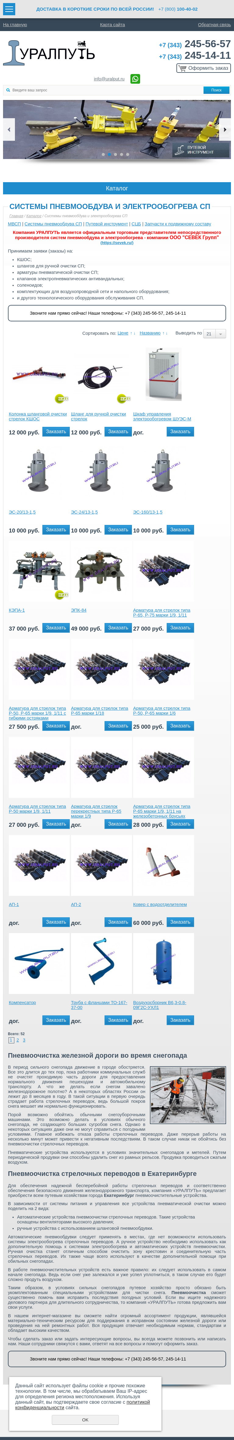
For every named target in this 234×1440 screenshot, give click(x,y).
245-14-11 (195, 55)
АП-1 (14, 904)
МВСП (14, 223)
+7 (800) (178, 9)
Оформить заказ (208, 68)
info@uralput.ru (109, 78)
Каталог (33, 216)
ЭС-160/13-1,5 (147, 512)
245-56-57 (195, 43)
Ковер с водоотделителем (160, 904)
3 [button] (115, 154)
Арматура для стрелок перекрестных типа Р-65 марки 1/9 (96, 811)
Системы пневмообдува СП (53, 223)
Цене (123, 333)
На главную (15, 24)
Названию (150, 333)
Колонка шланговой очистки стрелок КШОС (38, 416)
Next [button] (225, 129)
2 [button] (109, 154)
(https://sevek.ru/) (117, 242)
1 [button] (103, 154)
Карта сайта (112, 24)
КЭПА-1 (17, 610)
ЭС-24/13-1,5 (84, 512)
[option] (117, 129)
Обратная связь (214, 24)
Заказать (56, 431)
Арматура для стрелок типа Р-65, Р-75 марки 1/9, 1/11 (161, 612)
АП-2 (76, 904)
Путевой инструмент (107, 223)
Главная (16, 216)
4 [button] (121, 154)
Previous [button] (9, 129)
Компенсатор (22, 1002)
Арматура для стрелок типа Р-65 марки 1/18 (99, 711)
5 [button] (127, 154)
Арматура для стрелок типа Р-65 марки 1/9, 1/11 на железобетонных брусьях (161, 811)
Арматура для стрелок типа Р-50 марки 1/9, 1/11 (37, 809)
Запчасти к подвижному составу (178, 223)
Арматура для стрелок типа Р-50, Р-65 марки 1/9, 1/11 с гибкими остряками (37, 713)
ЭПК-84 (79, 610)
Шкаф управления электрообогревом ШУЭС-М (162, 416)
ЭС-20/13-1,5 (22, 512)
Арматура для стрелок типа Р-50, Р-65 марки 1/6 (161, 711)
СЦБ (136, 223)
